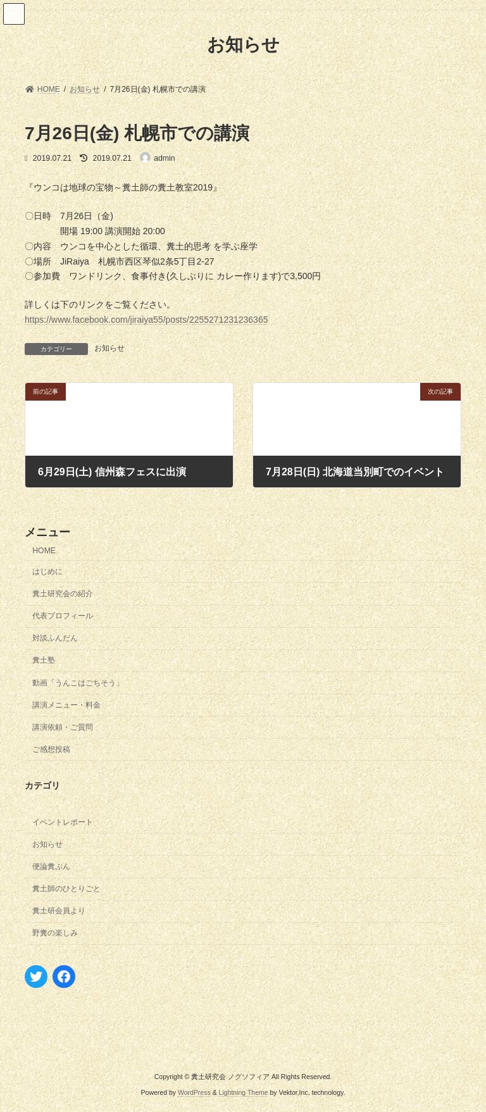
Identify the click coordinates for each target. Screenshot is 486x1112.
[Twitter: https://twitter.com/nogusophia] (36, 976)
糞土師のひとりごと (66, 888)
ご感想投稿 (51, 748)
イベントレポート (62, 821)
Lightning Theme (243, 1092)
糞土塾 (43, 660)
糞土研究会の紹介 (62, 593)
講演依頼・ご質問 (62, 726)
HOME (44, 550)
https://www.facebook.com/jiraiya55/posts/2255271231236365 (146, 320)
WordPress (194, 1092)
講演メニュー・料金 (66, 704)
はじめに (47, 570)
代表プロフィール (62, 615)
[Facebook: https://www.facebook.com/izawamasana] (64, 976)
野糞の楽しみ (55, 932)
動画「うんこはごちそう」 (77, 682)
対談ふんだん (55, 638)
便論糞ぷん (51, 866)
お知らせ (109, 348)
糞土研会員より (58, 910)
